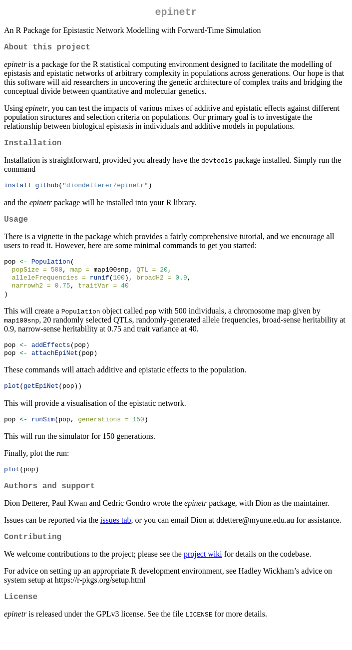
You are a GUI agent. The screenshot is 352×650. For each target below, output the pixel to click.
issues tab (115, 539)
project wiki (203, 575)
